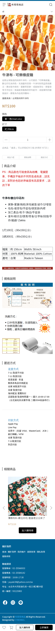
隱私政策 (41, 551)
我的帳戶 (21, 551)
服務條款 (6, 556)
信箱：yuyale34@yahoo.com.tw (17, 581)
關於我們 (12, 551)
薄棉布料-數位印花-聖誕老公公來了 (26, 517)
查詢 (4, 551)
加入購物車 (24, 627)
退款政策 (31, 551)
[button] (51, 508)
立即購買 (44, 627)
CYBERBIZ (19, 619)
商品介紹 (10, 157)
